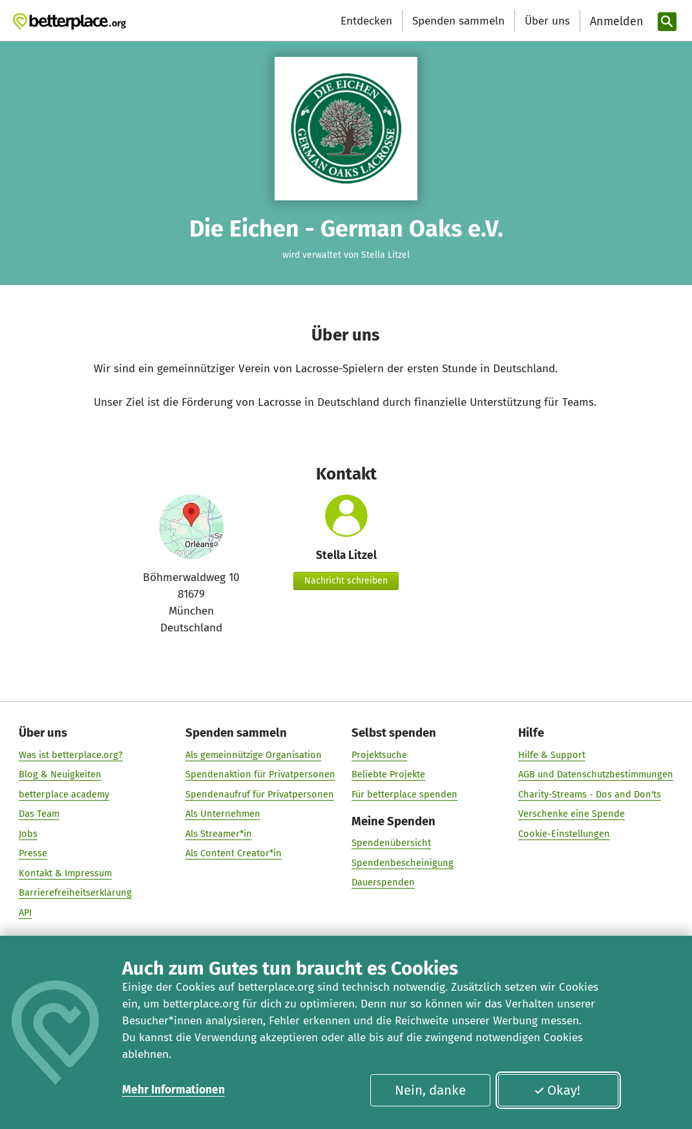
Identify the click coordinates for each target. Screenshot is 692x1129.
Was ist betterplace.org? (71, 754)
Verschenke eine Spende (571, 813)
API (25, 912)
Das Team (39, 813)
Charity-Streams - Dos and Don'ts (589, 793)
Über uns (547, 21)
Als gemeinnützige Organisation (253, 754)
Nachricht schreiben (346, 580)
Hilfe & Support (551, 754)
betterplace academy (64, 793)
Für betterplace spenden (404, 793)
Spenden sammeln (458, 21)
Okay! (557, 1090)
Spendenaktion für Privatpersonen (260, 773)
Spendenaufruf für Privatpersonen (259, 793)
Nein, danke (430, 1090)
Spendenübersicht (391, 843)
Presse (33, 852)
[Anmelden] (615, 21)
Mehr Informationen (173, 1090)
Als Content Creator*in (233, 852)
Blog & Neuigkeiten (60, 773)
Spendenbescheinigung (402, 862)
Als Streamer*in (218, 833)
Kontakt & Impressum (65, 872)
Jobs (28, 833)
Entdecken (366, 21)
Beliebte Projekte (388, 773)
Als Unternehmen (222, 813)
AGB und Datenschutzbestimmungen (595, 773)
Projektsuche (379, 754)
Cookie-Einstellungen (564, 833)
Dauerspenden (383, 882)
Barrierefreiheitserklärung (75, 892)
